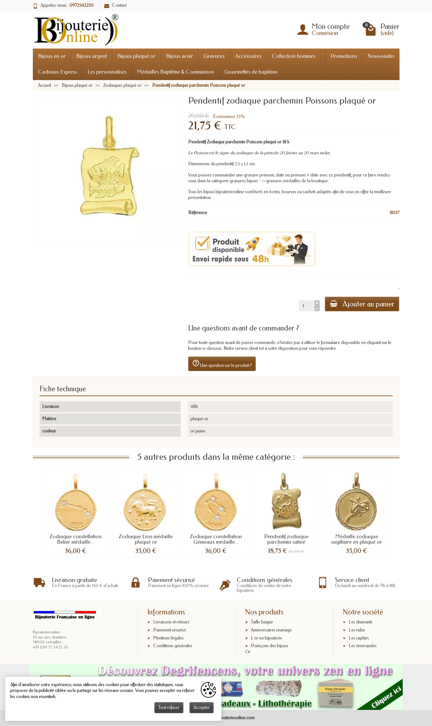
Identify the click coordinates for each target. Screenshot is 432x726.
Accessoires (248, 56)
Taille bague (262, 622)
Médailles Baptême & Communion (175, 72)
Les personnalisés (106, 72)
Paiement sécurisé (169, 630)
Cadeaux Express (57, 72)
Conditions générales (172, 646)
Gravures (214, 56)
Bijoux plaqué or (136, 56)
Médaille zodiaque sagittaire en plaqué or (356, 539)
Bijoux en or (52, 56)
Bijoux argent (91, 56)
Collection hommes (293, 56)
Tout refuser (168, 707)
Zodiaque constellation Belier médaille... (76, 539)
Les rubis (357, 630)
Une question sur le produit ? (222, 363)
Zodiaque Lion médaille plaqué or (146, 539)
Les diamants (360, 622)
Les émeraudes (363, 646)
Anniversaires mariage (271, 630)
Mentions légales (168, 638)
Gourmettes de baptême (251, 72)
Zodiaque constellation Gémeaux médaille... (216, 539)
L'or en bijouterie (266, 638)
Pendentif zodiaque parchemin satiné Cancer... (286, 541)
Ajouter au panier (362, 304)
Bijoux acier (179, 56)
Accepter (201, 707)
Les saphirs (359, 638)
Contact (115, 5)
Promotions (344, 56)
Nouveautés (381, 56)
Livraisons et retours (171, 622)
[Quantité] (306, 305)
